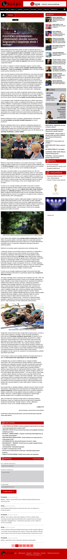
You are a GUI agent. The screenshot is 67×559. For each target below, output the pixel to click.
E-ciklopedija (54, 172)
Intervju (40, 9)
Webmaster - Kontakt (24, 553)
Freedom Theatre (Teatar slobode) (56, 180)
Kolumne (26, 9)
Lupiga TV (13, 9)
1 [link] (16, 545)
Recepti (51, 161)
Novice (10, 15)
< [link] (13, 545)
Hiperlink (20, 9)
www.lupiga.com (37, 554)
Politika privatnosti (53, 553)
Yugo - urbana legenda (53, 178)
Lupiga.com (50, 215)
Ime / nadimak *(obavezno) (22, 465)
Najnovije (49, 14)
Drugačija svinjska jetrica (53, 168)
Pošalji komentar (8, 492)
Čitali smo (46, 9)
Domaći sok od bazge (52, 164)
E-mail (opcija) (22, 486)
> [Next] (31, 545)
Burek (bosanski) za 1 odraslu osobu (56, 166)
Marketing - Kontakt (39, 553)
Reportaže (33, 9)
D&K (7, 9)
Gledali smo (54, 9)
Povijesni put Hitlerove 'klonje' (54, 176)
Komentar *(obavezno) (22, 475)
